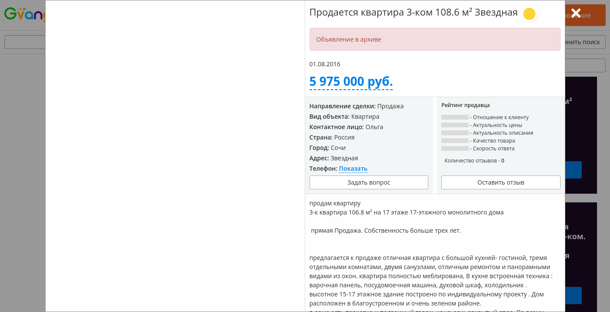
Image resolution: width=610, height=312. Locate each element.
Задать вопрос (368, 182)
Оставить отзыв (500, 182)
